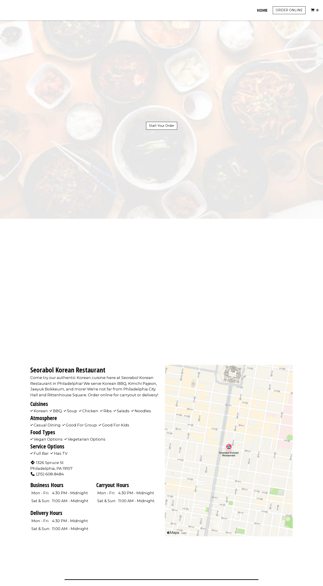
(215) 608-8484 (47, 474)
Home (262, 10)
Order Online (289, 10)
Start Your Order (161, 126)
